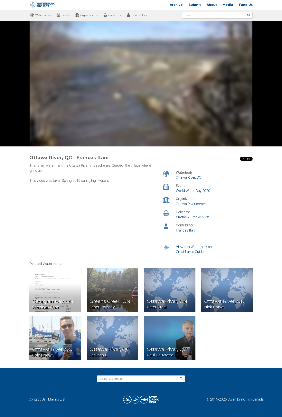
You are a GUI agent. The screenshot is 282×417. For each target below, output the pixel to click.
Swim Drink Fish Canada (246, 399)
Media (228, 5)
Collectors (114, 15)
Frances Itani (185, 230)
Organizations (89, 15)
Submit (195, 5)
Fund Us (246, 5)
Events (65, 15)
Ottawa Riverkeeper (191, 204)
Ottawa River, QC (188, 177)
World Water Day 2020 (193, 191)
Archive (176, 5)
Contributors (139, 15)
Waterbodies (43, 15)
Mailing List (56, 399)
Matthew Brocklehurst (193, 217)
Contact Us (37, 399)
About (212, 5)
